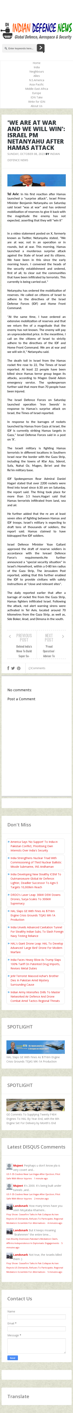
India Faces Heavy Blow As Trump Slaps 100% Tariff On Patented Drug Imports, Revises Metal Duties (36, 964)
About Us (36, 106)
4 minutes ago (54, 1223)
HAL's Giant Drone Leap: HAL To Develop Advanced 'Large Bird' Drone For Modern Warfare (37, 948)
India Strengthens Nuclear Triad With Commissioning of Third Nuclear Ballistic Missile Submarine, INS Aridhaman (36, 862)
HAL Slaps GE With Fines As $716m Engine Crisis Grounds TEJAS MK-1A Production (33, 915)
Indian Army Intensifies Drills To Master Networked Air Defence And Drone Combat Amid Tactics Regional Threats (35, 996)
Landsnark (20, 1206)
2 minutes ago (41, 1198)
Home (36, 63)
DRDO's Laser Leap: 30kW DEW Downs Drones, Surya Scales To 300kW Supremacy (36, 899)
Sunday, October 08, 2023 (26, 154)
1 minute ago (41, 1178)
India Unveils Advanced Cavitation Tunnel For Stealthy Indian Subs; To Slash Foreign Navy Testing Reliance (37, 931)
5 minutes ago (54, 1271)
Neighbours (36, 71)
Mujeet (18, 1165)
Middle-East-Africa (36, 89)
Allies (36, 76)
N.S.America (36, 80)
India (37, 67)
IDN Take (37, 97)
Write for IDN (36, 101)
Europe (36, 93)
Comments (37, 668)
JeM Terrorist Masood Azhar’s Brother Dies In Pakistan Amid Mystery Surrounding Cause (35, 980)
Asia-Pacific (36, 84)
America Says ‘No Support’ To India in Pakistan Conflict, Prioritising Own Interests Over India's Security (34, 846)
